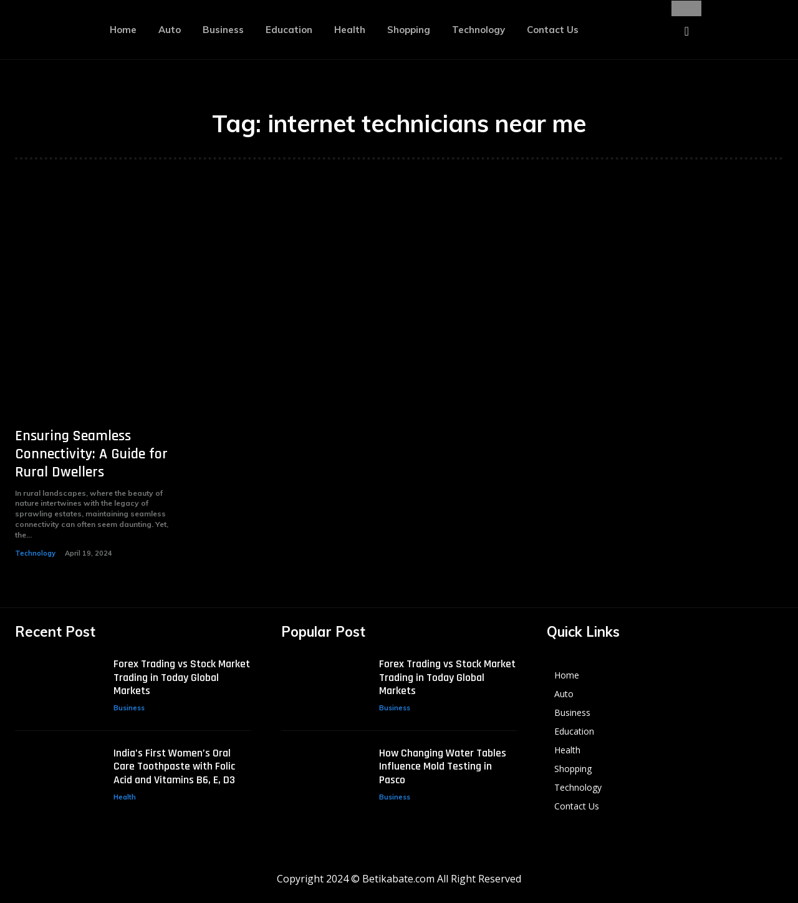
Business (129, 707)
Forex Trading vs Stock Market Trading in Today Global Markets (181, 677)
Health (124, 797)
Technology (35, 553)
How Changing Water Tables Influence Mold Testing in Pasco (442, 766)
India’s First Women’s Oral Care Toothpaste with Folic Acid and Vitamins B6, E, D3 (174, 766)
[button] (686, 31)
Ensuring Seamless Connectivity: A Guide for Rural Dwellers (91, 454)
